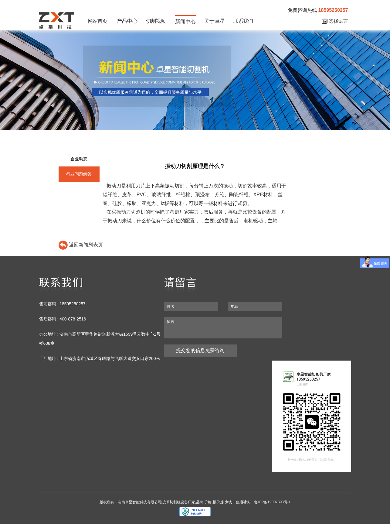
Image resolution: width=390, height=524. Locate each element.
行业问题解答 (79, 174)
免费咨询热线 (318, 10)
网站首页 (97, 21)
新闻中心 (185, 22)
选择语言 (335, 21)
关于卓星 (214, 21)
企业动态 (78, 158)
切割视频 (155, 21)
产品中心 (127, 21)
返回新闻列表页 (81, 244)
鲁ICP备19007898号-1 (272, 502)
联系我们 (243, 21)
